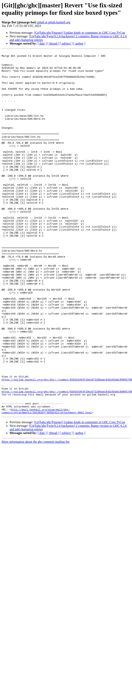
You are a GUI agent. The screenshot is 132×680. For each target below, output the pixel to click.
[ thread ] (53, 43)
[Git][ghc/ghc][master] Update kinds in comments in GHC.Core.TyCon (79, 32)
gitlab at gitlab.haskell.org (53, 22)
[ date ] (42, 43)
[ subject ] (66, 43)
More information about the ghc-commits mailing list (35, 514)
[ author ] (79, 43)
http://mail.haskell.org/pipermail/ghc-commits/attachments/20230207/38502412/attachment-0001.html (47, 483)
